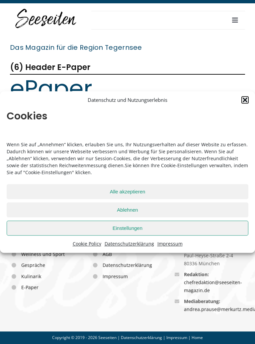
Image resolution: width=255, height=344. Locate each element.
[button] (245, 100)
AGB (107, 254)
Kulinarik (31, 277)
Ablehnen (127, 210)
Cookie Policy (87, 244)
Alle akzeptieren (127, 191)
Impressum (170, 244)
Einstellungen (127, 228)
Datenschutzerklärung (129, 244)
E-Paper (30, 288)
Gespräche (33, 265)
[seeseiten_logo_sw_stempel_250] (46, 10)
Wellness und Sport (43, 254)
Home (197, 337)
